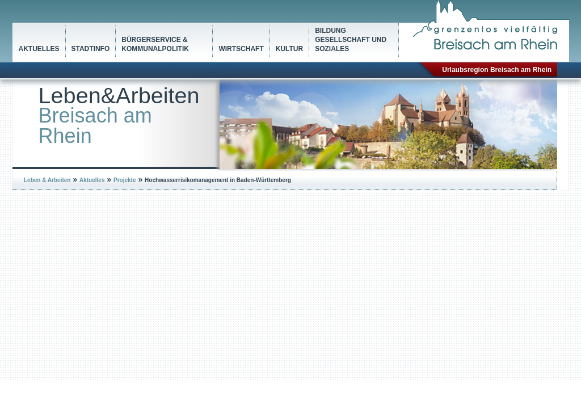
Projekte (124, 180)
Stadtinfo (90, 49)
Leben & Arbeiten (47, 180)
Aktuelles (39, 49)
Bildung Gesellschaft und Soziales (350, 40)
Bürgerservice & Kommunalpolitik (155, 44)
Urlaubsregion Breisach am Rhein (496, 70)
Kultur (289, 49)
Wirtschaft (240, 49)
